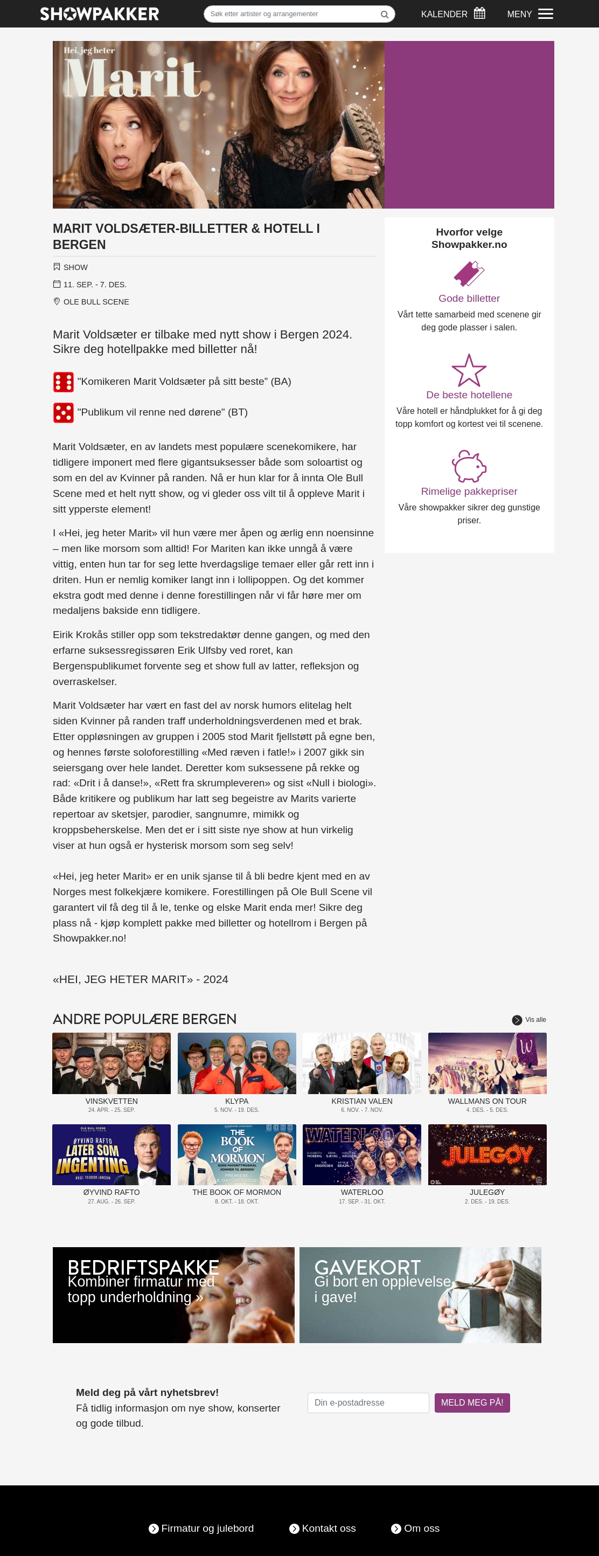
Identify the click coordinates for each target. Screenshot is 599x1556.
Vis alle (529, 1019)
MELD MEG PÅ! (472, 1402)
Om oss (422, 1528)
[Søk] (300, 14)
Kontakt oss (329, 1528)
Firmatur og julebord (208, 1528)
